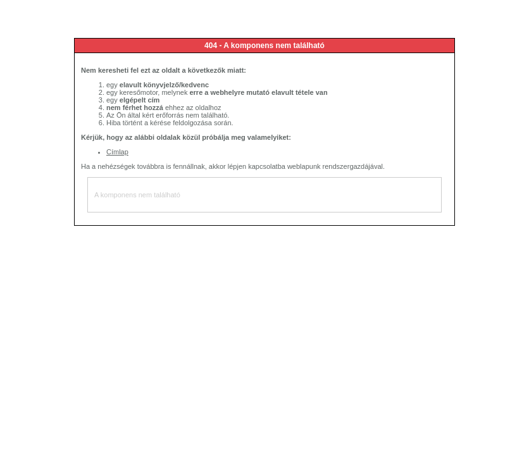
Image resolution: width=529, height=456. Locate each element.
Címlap (117, 152)
